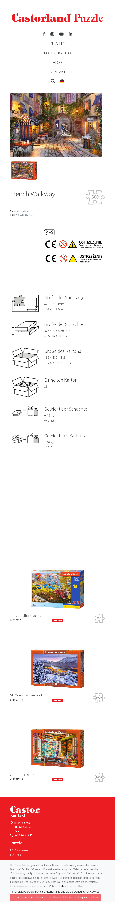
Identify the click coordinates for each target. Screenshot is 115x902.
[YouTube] (61, 34)
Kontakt (57, 71)
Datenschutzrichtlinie (71, 886)
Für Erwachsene (19, 850)
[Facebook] (44, 34)
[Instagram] (52, 34)
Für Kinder (16, 854)
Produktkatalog (57, 53)
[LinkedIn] (70, 34)
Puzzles (57, 43)
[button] (53, 81)
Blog (57, 62)
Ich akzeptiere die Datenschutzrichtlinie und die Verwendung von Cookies (56, 891)
